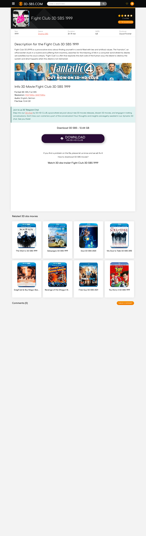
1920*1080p (30, 96)
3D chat (29, 114)
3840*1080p (40, 96)
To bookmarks (126, 22)
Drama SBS (43, 34)
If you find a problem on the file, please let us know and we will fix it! (73, 154)
